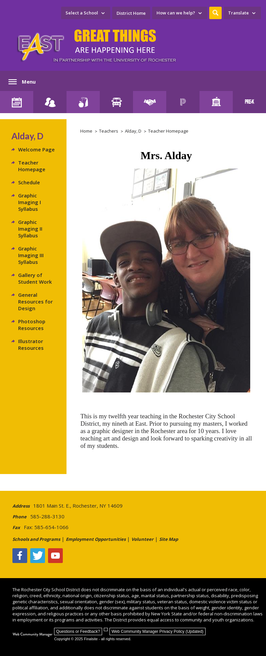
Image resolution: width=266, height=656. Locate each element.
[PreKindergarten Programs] (249, 102)
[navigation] (85, 13)
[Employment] (149, 102)
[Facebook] (19, 555)
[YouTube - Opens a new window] (55, 555)
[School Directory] (216, 102)
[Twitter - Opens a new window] (37, 555)
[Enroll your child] (49, 102)
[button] (215, 13)
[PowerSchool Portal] (183, 102)
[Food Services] (83, 102)
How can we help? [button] (176, 13)
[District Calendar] (16, 102)
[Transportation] (116, 102)
